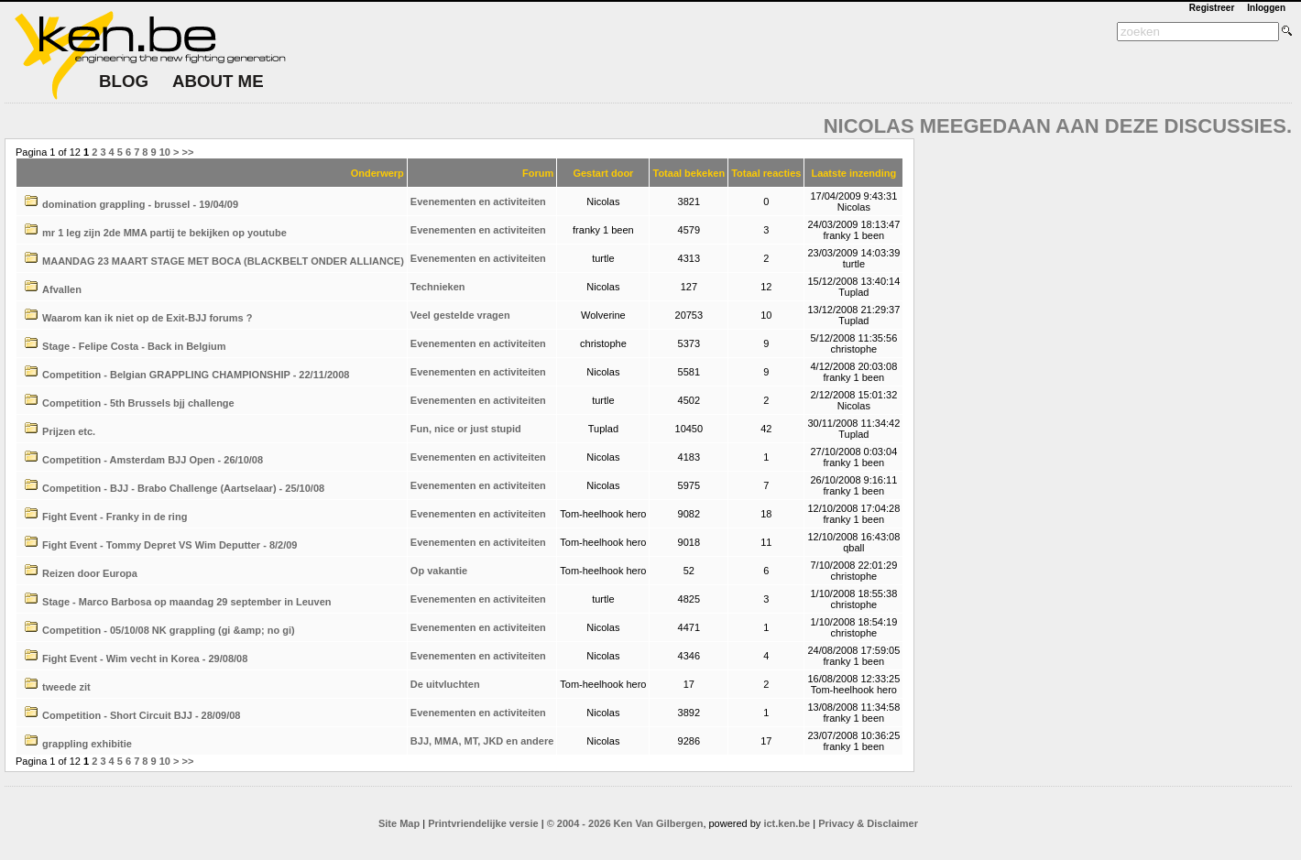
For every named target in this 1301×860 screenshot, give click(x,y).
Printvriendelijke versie (483, 823)
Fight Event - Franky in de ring (114, 516)
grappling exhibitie (87, 743)
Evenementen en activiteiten (478, 201)
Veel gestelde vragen (460, 315)
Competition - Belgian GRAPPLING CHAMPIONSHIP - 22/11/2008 (195, 374)
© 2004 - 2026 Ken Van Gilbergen (625, 823)
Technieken (437, 286)
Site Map (399, 823)
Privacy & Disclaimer (868, 823)
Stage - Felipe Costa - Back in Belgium (134, 346)
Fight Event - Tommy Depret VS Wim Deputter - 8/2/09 (169, 544)
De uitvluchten (445, 684)
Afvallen (62, 289)
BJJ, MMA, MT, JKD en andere (481, 740)
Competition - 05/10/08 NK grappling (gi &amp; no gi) (168, 630)
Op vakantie (438, 570)
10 (164, 152)
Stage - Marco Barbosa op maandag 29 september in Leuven (186, 601)
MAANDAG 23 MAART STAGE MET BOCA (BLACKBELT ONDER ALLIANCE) (223, 261)
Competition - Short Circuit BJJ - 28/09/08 (141, 715)
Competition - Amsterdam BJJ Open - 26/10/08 (152, 459)
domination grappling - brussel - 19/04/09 (140, 204)
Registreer (1211, 8)
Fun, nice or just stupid (465, 428)
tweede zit (66, 686)
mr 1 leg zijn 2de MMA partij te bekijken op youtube (164, 232)
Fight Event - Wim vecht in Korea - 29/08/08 (144, 658)
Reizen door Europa (89, 573)
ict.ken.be (786, 823)
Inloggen (1266, 8)
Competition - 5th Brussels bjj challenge (138, 402)
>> (188, 152)
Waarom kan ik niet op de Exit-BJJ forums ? (147, 317)
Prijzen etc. (68, 431)
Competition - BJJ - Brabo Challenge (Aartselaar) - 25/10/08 (183, 488)
